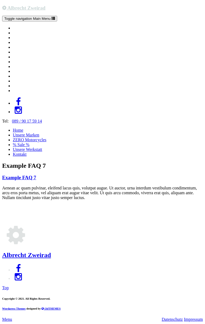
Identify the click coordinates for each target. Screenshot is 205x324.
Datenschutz (172, 319)
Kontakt (20, 154)
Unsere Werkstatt (27, 149)
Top (5, 287)
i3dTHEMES (51, 308)
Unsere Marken (26, 135)
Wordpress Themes (14, 308)
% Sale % (21, 144)
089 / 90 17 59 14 (27, 121)
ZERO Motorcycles (29, 140)
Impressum (193, 319)
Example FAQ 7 (19, 177)
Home (18, 130)
